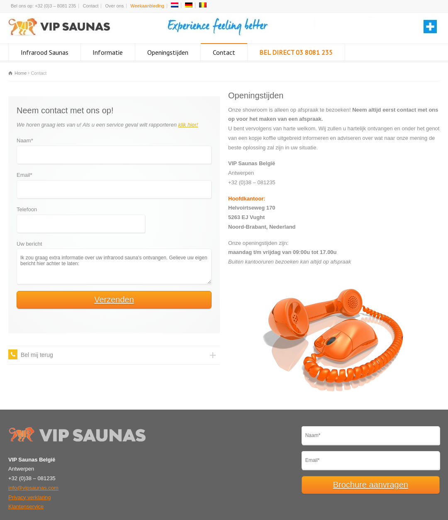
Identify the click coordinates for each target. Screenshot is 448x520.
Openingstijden (167, 52)
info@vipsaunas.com (33, 488)
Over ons (114, 5)
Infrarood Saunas (44, 52)
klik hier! (188, 125)
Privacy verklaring (29, 497)
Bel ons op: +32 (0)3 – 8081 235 (43, 5)
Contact (91, 5)
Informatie (108, 52)
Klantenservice (26, 506)
